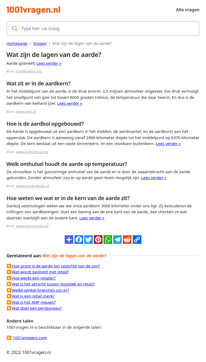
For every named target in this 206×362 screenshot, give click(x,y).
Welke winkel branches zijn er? (40, 290)
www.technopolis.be (32, 225)
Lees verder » (48, 63)
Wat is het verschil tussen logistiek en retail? (53, 284)
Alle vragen (188, 10)
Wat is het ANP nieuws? (34, 302)
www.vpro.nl (26, 111)
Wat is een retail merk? (33, 296)
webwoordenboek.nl (32, 185)
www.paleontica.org (32, 151)
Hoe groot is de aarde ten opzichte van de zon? (56, 266)
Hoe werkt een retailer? (34, 278)
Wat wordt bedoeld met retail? (40, 271)
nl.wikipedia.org (29, 71)
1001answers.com (30, 337)
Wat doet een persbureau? (37, 308)
